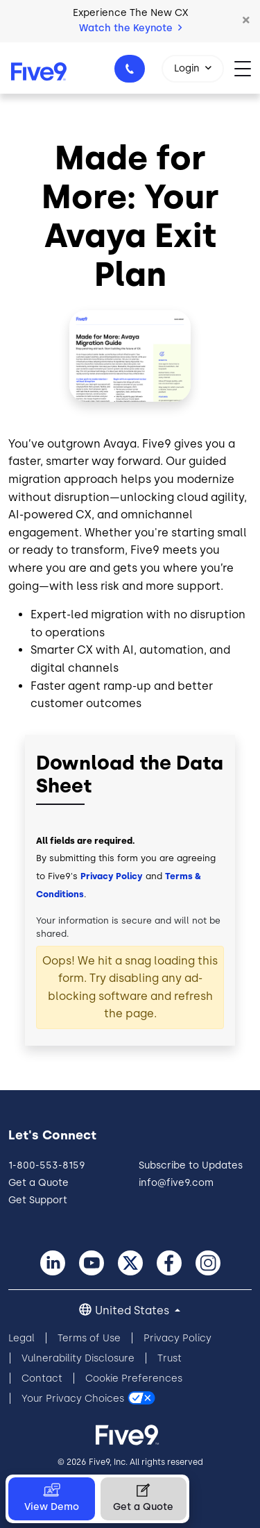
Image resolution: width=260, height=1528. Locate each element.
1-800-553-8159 (132, 73)
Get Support (37, 1200)
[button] (246, 20)
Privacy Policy (111, 876)
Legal (21, 1338)
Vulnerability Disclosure (78, 1358)
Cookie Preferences (133, 1378)
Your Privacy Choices (72, 1398)
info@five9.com (176, 1183)
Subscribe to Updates (191, 1165)
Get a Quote (38, 1183)
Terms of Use (89, 1338)
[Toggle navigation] (247, 67)
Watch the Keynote (130, 28)
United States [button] (133, 1310)
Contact (41, 1378)
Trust (169, 1358)
